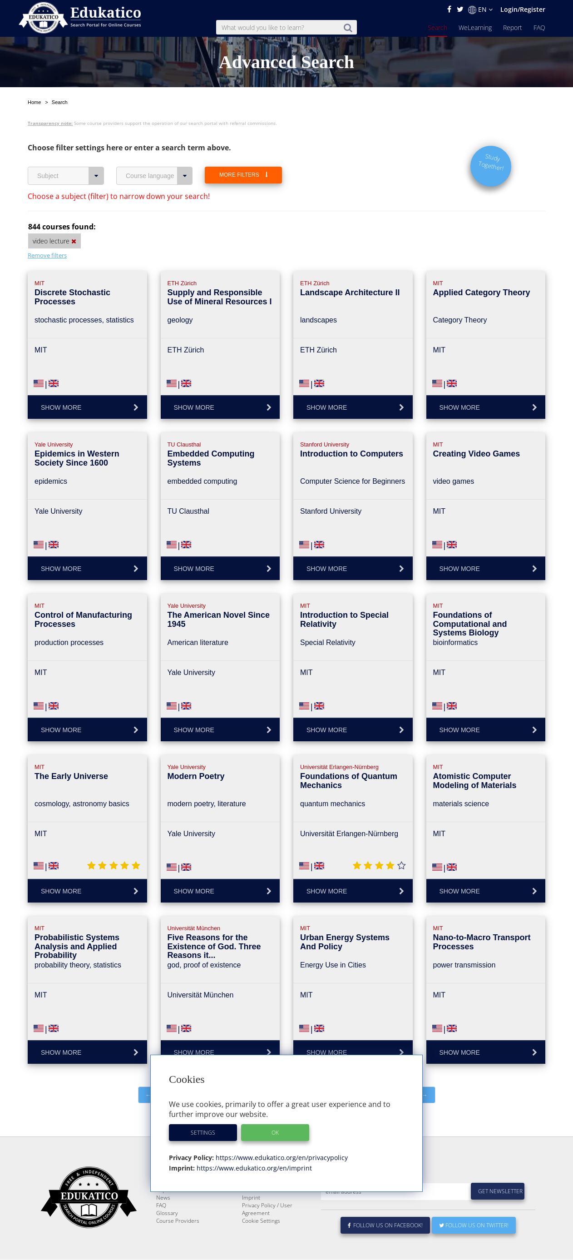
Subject (70, 154)
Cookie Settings (261, 1221)
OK (275, 1132)
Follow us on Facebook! (385, 1226)
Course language (159, 154)
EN (480, 9)
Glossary (167, 1213)
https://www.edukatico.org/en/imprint (253, 1168)
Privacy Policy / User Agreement (267, 1209)
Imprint (251, 1198)
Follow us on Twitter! (474, 1226)
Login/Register (522, 9)
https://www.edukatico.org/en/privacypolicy (281, 1157)
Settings (203, 1132)
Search (437, 27)
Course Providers (177, 1221)
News (163, 1198)
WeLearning (475, 27)
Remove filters (47, 234)
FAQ (539, 27)
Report (512, 27)
